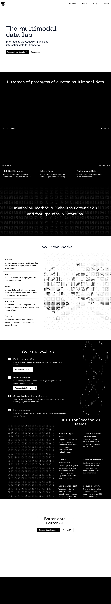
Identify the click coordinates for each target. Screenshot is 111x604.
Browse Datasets (23, 370)
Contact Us (35, 52)
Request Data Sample (17, 52)
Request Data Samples (25, 388)
